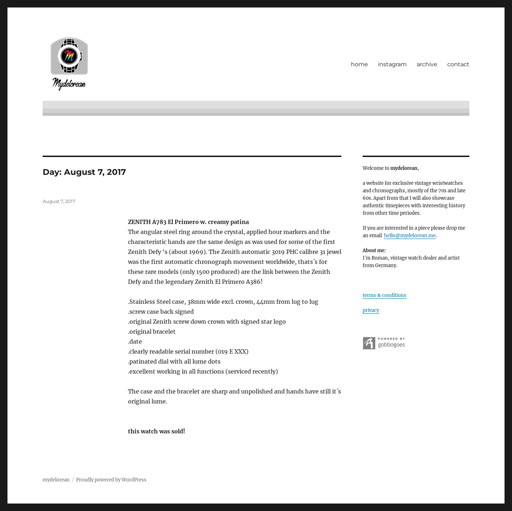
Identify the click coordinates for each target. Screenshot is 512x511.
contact (458, 64)
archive (427, 64)
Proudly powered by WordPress (111, 480)
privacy (371, 310)
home (359, 64)
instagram (392, 64)
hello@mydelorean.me (410, 236)
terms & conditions (384, 295)
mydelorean (56, 480)
